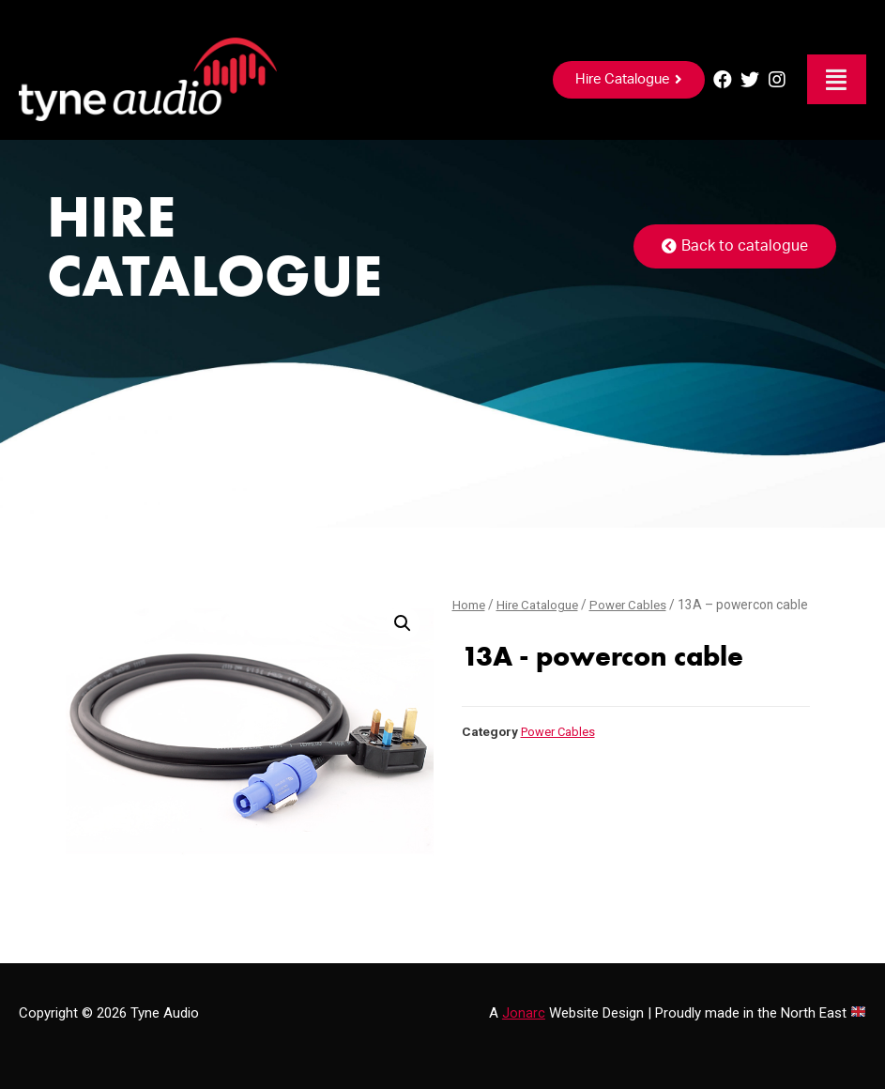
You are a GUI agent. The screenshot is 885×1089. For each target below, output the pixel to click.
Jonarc (523, 1013)
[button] (629, 80)
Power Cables (636, 604)
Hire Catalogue (541, 604)
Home (469, 604)
